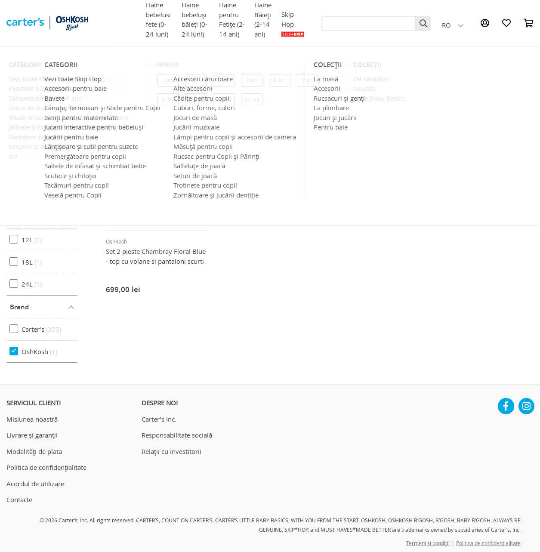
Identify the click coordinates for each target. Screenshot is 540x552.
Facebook (506, 402)
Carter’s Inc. (159, 419)
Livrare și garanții (32, 435)
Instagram (526, 402)
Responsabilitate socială (177, 435)
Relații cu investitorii (171, 451)
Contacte (19, 499)
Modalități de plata (34, 451)
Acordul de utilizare (35, 483)
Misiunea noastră (32, 419)
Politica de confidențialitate (46, 467)
